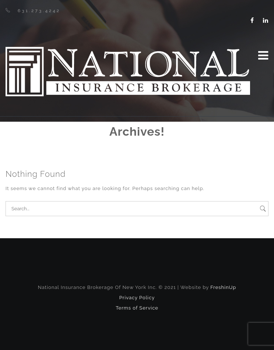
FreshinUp (223, 287)
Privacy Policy (137, 297)
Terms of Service (137, 308)
